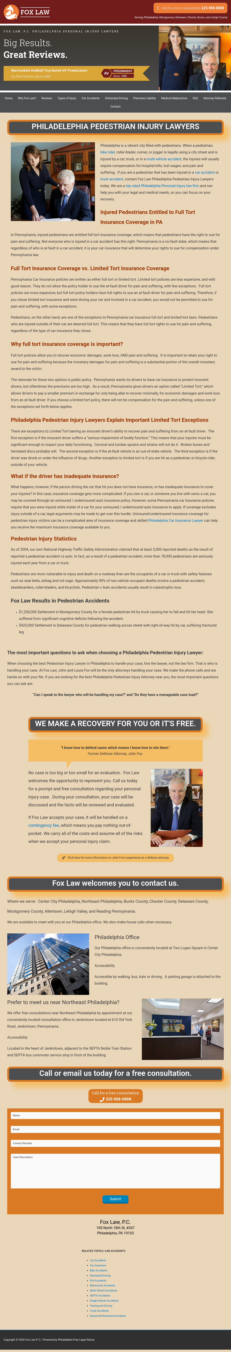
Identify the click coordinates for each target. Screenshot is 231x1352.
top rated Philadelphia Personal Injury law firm (162, 186)
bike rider (107, 152)
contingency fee (43, 825)
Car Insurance (98, 1267)
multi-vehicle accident (164, 159)
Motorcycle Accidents (103, 1288)
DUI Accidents (98, 1283)
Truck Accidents (99, 1313)
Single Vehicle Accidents (104, 1303)
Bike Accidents (99, 1272)
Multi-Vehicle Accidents (104, 1293)
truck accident (111, 179)
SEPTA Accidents (100, 1298)
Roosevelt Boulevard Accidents (108, 1318)
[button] (190, 8)
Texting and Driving (101, 1308)
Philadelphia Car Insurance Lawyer (175, 520)
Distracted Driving (100, 1278)
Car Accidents (98, 1263)
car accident (205, 172)
